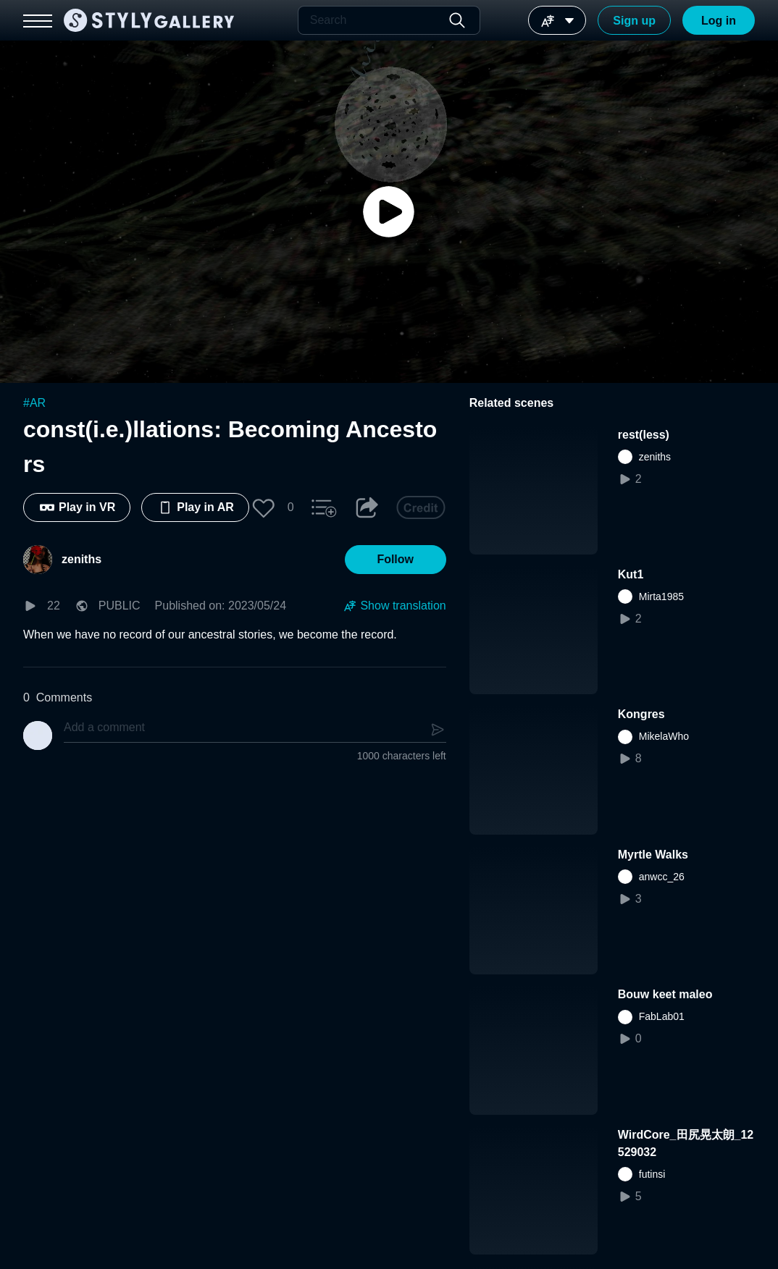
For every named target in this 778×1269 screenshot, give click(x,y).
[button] (263, 507)
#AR (34, 403)
